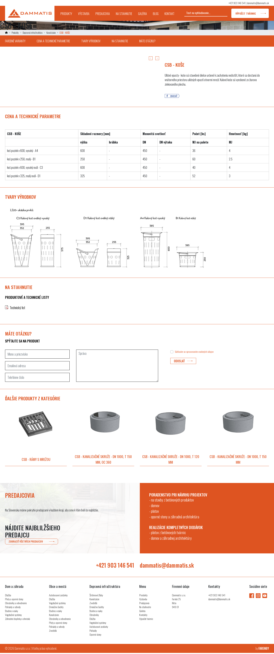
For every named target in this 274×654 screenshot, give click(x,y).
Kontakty (143, 616)
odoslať (183, 361)
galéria (142, 13)
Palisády (93, 632)
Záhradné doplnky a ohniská (17, 620)
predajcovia (102, 13)
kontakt (169, 13)
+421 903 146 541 (237, 3)
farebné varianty (15, 41)
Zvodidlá (53, 632)
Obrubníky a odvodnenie (16, 604)
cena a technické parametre (53, 41)
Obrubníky (94, 616)
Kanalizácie (51, 32)
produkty (67, 11)
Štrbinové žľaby (96, 596)
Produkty (15, 32)
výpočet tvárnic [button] (250, 13)
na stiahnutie (124, 13)
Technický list (17, 307)
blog (156, 13)
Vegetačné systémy (13, 616)
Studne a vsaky (11, 612)
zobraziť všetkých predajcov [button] (30, 542)
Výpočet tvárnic (146, 620)
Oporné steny (95, 636)
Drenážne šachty (56, 608)
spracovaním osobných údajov (200, 352)
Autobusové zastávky (58, 596)
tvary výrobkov (91, 41)
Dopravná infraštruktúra (32, 32)
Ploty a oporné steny (14, 600)
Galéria (142, 612)
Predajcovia (144, 604)
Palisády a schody (13, 608)
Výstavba (143, 600)
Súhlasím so (194, 352)
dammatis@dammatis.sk (258, 3)
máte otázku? (147, 41)
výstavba (83, 13)
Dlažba (8, 596)
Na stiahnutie (145, 608)
